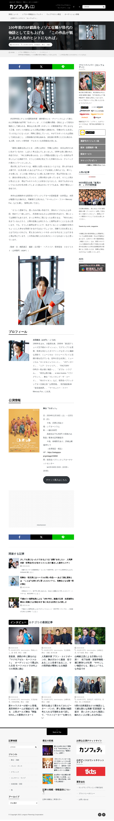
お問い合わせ (83, 801)
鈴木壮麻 (54, 653)
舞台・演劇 (46, 45)
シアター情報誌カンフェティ (32, 14)
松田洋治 (98, 700)
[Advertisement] (41, 507)
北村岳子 (90, 700)
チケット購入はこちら (56, 480)
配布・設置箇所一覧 (89, 148)
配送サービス (86, 155)
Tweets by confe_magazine (88, 227)
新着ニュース (13, 14)
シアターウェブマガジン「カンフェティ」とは (63, 6)
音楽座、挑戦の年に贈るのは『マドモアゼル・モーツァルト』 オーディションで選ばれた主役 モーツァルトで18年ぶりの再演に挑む (23, 663)
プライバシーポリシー (87, 795)
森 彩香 (14, 653)
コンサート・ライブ (18, 779)
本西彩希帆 (15, 702)
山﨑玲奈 (67, 700)
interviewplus (25, 651)
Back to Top (57, 733)
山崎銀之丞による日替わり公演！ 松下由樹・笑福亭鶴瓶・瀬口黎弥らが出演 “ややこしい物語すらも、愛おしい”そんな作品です (90, 663)
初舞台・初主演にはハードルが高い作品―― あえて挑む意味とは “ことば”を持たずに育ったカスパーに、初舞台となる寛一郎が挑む (47, 581)
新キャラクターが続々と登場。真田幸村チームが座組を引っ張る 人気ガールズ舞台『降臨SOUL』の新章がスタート (23, 711)
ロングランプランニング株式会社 (91, 789)
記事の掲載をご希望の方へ (52, 800)
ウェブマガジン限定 (53, 14)
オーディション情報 (72, 14)
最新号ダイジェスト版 (90, 142)
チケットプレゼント (89, 161)
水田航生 (37, 45)
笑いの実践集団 (84, 702)
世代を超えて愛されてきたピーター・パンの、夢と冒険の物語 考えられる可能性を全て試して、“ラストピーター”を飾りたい (57, 712)
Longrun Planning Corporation (32, 816)
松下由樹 (80, 653)
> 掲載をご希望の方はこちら (95, 166)
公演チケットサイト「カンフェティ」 (24, 18)
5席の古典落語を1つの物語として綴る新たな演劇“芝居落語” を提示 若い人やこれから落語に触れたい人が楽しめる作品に (90, 711)
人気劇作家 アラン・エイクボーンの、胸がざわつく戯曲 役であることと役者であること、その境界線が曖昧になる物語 (57, 662)
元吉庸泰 (67, 651)
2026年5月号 (15, 651)
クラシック (15, 773)
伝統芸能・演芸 (16, 785)
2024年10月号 (28, 45)
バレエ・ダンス (16, 767)
